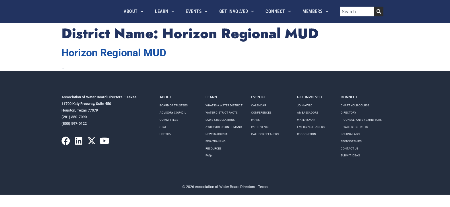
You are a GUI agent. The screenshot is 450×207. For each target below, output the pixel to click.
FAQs (208, 155)
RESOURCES (213, 148)
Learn (164, 11)
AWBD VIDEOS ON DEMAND (223, 127)
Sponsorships (351, 141)
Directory (348, 112)
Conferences (261, 112)
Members (315, 11)
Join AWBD (305, 105)
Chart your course (355, 105)
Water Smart (307, 120)
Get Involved (236, 11)
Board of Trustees (174, 105)
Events (197, 11)
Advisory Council (173, 112)
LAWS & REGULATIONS (220, 120)
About (133, 11)
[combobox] (357, 11)
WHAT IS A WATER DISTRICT (224, 105)
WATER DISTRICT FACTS (221, 112)
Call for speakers (265, 134)
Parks (255, 120)
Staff (164, 127)
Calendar (258, 105)
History (165, 134)
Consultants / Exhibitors (363, 120)
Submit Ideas (350, 155)
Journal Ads (350, 134)
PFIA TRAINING (215, 141)
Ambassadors (307, 112)
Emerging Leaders (311, 127)
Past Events (260, 127)
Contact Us (349, 148)
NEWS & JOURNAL (217, 134)
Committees (169, 120)
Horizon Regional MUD (113, 53)
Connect (278, 11)
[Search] (378, 11)
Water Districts (356, 127)
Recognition (306, 134)
